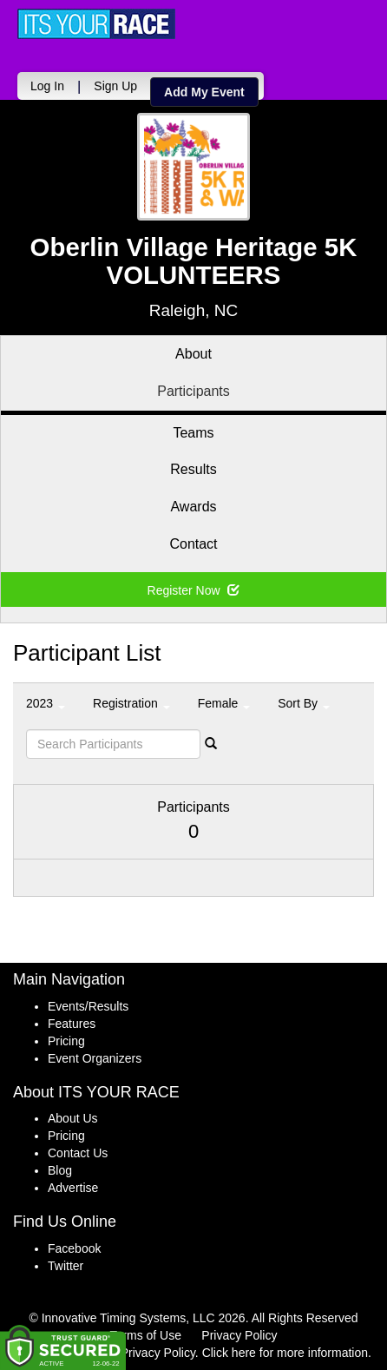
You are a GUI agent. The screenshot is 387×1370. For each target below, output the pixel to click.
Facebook (74, 1248)
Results (193, 469)
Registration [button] (131, 703)
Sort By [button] (304, 703)
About (193, 353)
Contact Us (78, 1153)
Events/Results (88, 1006)
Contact (193, 544)
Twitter (65, 1266)
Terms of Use (145, 1335)
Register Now (194, 590)
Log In (47, 86)
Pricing (66, 1041)
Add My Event (204, 92)
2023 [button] (45, 703)
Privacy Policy (239, 1335)
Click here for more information (285, 1353)
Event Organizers (94, 1058)
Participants (193, 391)
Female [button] (224, 703)
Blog (60, 1170)
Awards (193, 506)
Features (71, 1024)
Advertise (73, 1188)
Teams (193, 432)
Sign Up (115, 86)
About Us (73, 1118)
